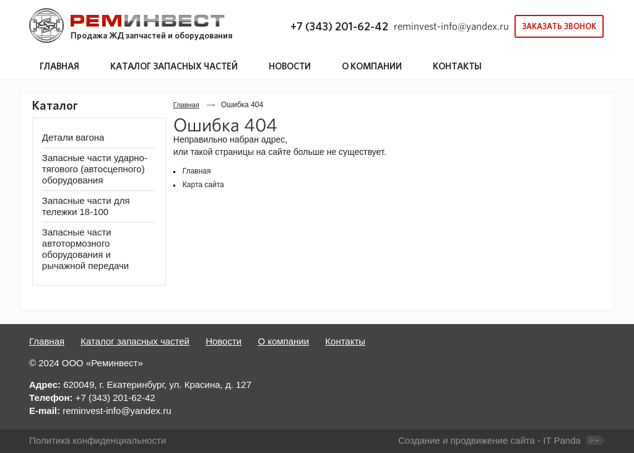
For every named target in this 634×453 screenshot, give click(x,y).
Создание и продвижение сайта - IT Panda (489, 440)
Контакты (345, 341)
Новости (223, 341)
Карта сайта (203, 184)
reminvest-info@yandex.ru (451, 26)
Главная (186, 104)
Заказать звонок (559, 26)
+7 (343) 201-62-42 (339, 26)
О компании (283, 341)
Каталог (55, 105)
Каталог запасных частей (134, 341)
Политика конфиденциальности (97, 440)
